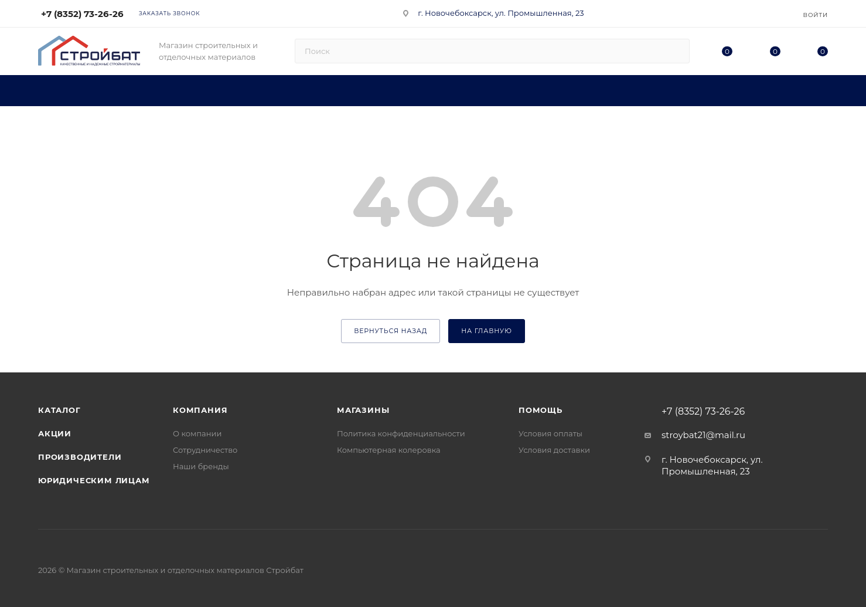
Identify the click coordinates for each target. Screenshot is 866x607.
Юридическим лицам (94, 480)
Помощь (540, 410)
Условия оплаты (550, 433)
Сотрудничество (205, 450)
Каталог (59, 410)
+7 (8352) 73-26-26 (82, 13)
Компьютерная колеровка (389, 450)
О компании (197, 433)
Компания (200, 410)
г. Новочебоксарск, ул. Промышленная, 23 (501, 13)
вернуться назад (390, 331)
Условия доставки (554, 450)
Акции (54, 433)
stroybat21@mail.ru (703, 434)
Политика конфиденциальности (401, 433)
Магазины (363, 410)
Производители (79, 457)
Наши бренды (201, 466)
